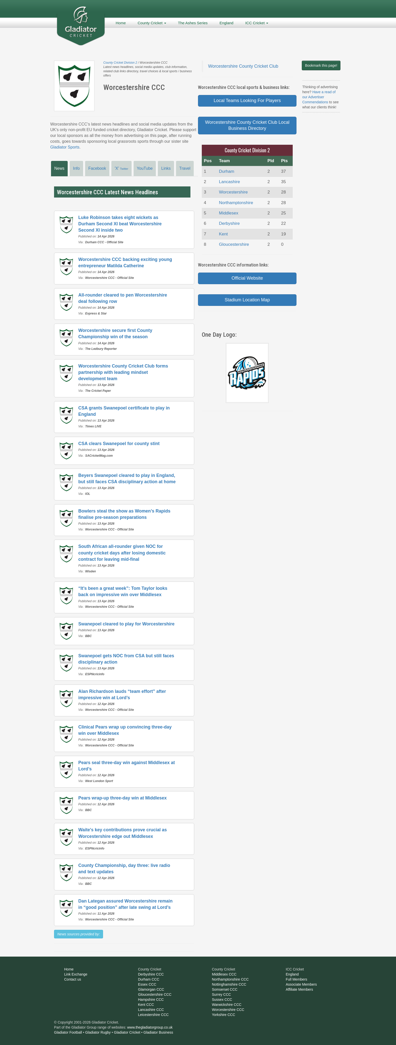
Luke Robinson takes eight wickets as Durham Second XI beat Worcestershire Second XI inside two (120, 224)
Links (165, 168)
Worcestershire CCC (228, 1010)
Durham (226, 171)
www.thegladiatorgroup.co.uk (150, 1027)
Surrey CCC (221, 994)
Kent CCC (146, 1005)
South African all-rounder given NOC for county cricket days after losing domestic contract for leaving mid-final (122, 553)
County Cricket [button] (152, 23)
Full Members (296, 979)
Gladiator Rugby (98, 1032)
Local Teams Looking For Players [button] (247, 100)
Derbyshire (229, 223)
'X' (121, 168)
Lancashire (229, 181)
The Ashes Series (193, 23)
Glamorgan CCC (151, 989)
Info (76, 168)
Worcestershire (233, 192)
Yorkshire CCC (223, 1015)
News (59, 168)
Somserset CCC (224, 989)
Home (121, 23)
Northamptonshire (236, 202)
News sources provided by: (78, 934)
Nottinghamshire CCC (229, 984)
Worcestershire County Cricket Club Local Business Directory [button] (247, 125)
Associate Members (301, 984)
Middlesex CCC (224, 974)
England (226, 23)
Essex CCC (147, 984)
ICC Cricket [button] (256, 23)
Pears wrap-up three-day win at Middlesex (122, 797)
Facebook (97, 168)
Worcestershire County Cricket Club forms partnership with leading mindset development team (123, 372)
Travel (184, 168)
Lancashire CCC (151, 1010)
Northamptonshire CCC (230, 979)
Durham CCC (148, 979)
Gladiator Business (158, 1032)
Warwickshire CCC (226, 1005)
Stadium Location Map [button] (247, 299)
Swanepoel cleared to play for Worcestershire (126, 623)
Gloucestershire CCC (154, 994)
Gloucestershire (234, 244)
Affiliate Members (299, 989)
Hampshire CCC (151, 1000)
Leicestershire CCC (153, 1015)
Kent (223, 234)
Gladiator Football (68, 1032)
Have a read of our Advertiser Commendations (319, 97)
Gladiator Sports (65, 147)
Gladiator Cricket (127, 1032)
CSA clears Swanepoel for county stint (119, 443)
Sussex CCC (222, 1000)
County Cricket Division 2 (120, 62)
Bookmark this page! (321, 65)
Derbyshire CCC (151, 974)
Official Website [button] (247, 278)
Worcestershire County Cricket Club (243, 66)
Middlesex (228, 213)
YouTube (145, 168)
